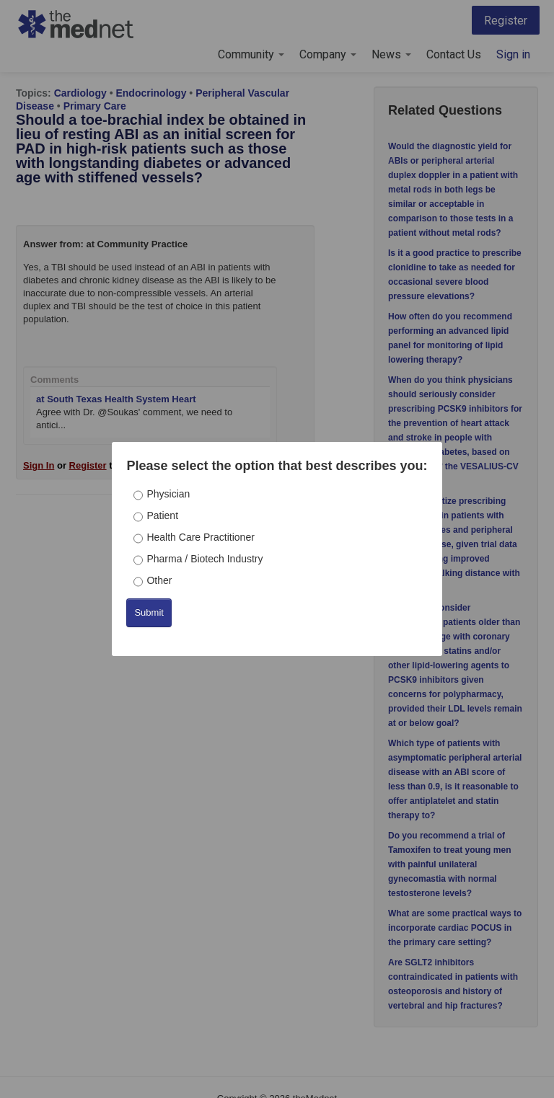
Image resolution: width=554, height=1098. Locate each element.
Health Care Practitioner (200, 537)
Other (159, 580)
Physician (168, 494)
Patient (162, 515)
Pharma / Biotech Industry (204, 559)
